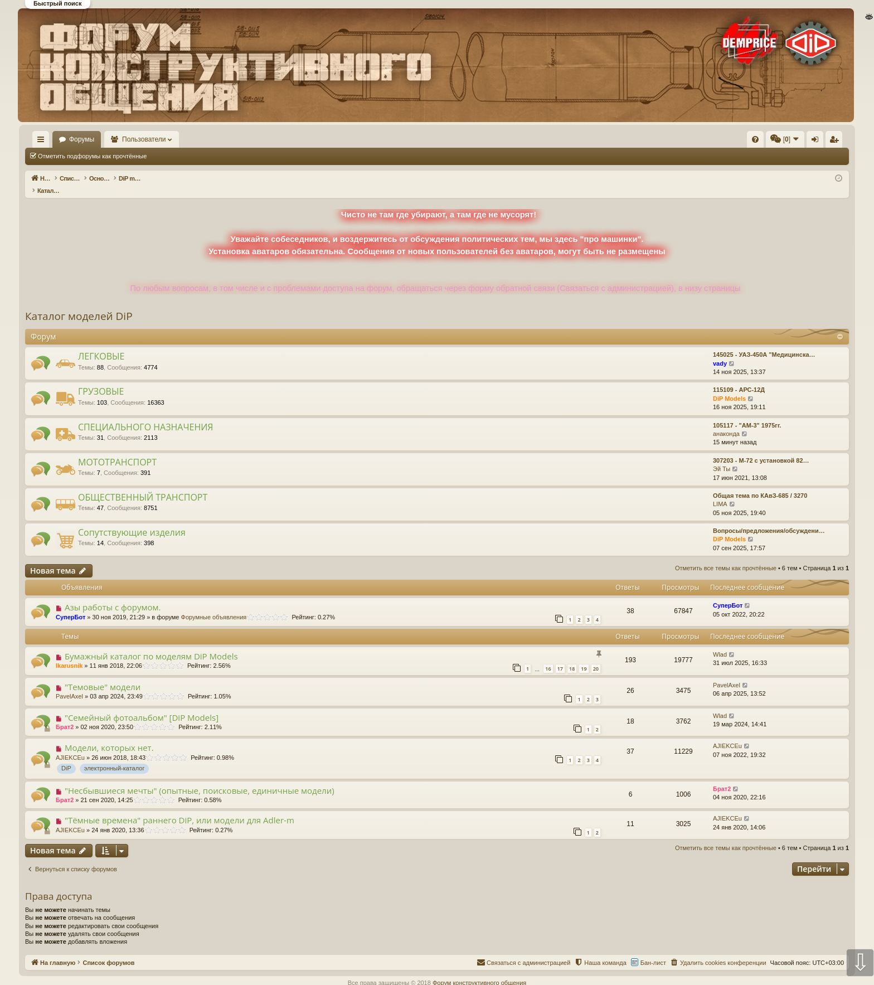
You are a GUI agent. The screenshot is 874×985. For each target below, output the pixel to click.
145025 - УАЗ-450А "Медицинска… (764, 342)
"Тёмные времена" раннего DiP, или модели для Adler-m (179, 808)
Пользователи (176, 139)
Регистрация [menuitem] (756, 141)
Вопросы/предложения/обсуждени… (769, 519)
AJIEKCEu (70, 746)
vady (720, 351)
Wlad (720, 642)
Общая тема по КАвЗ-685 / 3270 (760, 484)
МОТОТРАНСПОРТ (117, 450)
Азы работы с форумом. (113, 595)
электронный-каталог (114, 756)
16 (548, 657)
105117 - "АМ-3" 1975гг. (747, 413)
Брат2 (65, 715)
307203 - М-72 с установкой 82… (761, 448)
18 (572, 657)
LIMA (720, 492)
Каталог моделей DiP (79, 304)
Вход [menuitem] (738, 141)
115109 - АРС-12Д (739, 378)
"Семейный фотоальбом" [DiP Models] (142, 705)
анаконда (726, 422)
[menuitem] (587, 139)
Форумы (114, 139)
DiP (66, 756)
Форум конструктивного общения (479, 971)
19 (583, 657)
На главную (57, 139)
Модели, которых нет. (109, 735)
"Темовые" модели (102, 675)
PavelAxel (69, 684)
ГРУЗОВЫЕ (101, 379)
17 (560, 657)
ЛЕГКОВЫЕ (101, 344)
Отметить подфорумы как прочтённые (92, 156)
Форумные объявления (214, 605)
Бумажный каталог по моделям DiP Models (151, 644)
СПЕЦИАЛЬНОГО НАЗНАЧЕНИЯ (145, 415)
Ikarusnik (69, 654)
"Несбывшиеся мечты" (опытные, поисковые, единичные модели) (199, 778)
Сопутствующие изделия (132, 521)
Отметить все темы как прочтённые (213, 156)
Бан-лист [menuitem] (653, 951)
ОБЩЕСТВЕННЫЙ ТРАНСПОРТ (142, 485)
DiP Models (729, 387)
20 (596, 657)
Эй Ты (721, 457)
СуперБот (70, 605)
